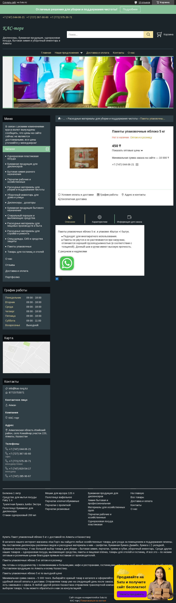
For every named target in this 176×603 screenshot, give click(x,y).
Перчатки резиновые (57, 509)
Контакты (118, 52)
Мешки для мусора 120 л (59, 493)
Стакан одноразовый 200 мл (19, 515)
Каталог (10, 148)
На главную (137, 493)
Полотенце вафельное (58, 497)
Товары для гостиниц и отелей (25, 251)
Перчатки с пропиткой (58, 505)
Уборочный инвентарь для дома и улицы (23, 196)
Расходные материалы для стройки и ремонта (23, 232)
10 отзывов (144, 2)
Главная (46, 52)
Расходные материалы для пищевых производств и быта (24, 224)
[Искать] (148, 34)
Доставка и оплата (97, 52)
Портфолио (12, 276)
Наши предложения (67, 52)
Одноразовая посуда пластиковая (100, 523)
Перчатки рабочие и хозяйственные (19, 180)
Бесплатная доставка (74, 199)
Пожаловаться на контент (93, 600)
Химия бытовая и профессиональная (99, 502)
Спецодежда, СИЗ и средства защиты (25, 240)
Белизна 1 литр (12, 493)
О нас (131, 52)
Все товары (137, 497)
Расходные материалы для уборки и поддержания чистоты (103, 118)
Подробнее (130, 9)
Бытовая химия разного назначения (21, 173)
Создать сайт (9, 2)
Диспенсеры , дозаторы (21, 202)
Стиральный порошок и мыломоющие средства (21, 216)
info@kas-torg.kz (18, 388)
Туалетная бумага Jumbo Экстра (22, 504)
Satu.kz (103, 597)
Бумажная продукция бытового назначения (25, 209)
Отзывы (10, 264)
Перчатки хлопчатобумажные (62, 501)
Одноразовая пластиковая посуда (23, 157)
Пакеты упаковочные (19, 246)
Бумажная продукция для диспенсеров (22, 165)
